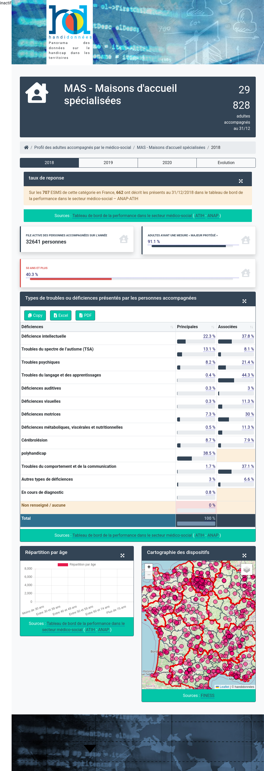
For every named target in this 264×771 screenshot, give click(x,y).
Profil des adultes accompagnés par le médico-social (82, 147)
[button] (149, 567)
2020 (167, 162)
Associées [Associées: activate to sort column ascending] (227, 326)
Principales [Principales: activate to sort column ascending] (187, 326)
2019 (108, 162)
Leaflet (222, 687)
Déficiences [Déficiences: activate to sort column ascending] (32, 326)
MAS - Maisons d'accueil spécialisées (171, 147)
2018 (49, 162)
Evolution (226, 162)
